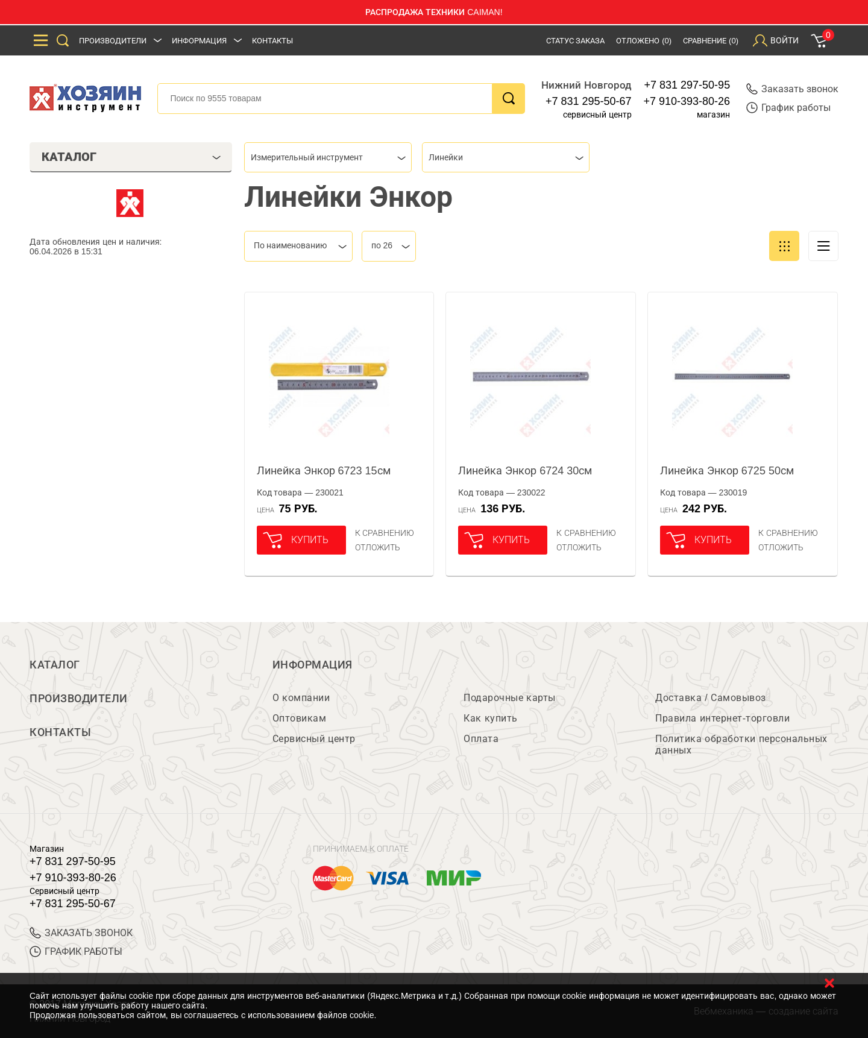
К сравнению (385, 533)
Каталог (55, 665)
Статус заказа (575, 40)
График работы (788, 107)
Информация (199, 40)
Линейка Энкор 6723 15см (324, 471)
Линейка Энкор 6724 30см (525, 471)
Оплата (481, 739)
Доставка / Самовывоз (710, 698)
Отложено (643, 40)
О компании (301, 698)
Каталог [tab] (131, 156)
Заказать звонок (792, 89)
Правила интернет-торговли (722, 718)
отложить (377, 547)
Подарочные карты (509, 698)
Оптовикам (299, 718)
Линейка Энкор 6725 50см (727, 471)
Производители (112, 40)
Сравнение (710, 40)
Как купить (490, 718)
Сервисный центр (314, 739)
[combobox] (328, 157)
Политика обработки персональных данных (741, 744)
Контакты (272, 40)
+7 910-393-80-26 (687, 101)
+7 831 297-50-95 (687, 85)
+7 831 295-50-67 (589, 101)
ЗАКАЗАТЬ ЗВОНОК (81, 933)
